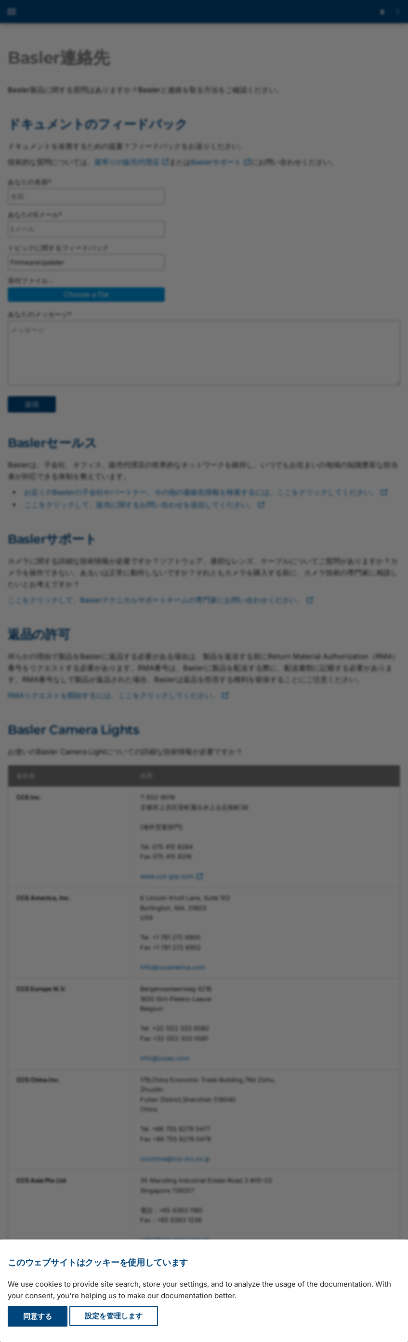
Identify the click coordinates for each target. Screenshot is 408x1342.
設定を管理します (114, 1316)
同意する (37, 1316)
